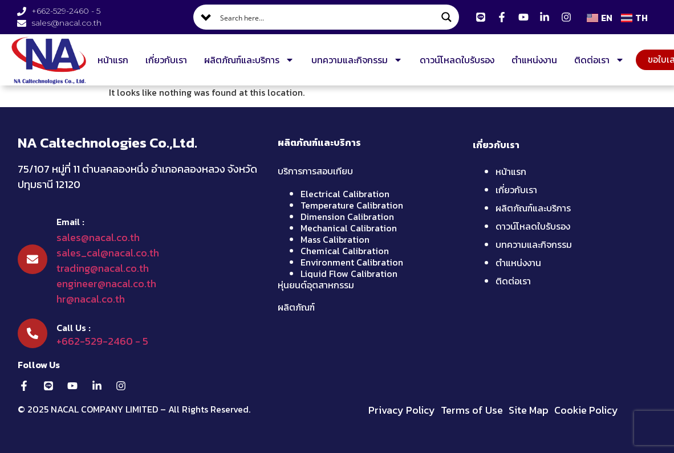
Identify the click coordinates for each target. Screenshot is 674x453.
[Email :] (32, 259)
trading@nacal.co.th (102, 268)
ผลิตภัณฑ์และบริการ (249, 60)
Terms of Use (472, 410)
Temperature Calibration (352, 205)
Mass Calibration (335, 239)
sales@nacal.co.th (98, 237)
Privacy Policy (401, 410)
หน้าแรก (113, 60)
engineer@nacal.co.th (106, 283)
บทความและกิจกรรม (357, 60)
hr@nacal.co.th (90, 299)
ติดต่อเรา (599, 60)
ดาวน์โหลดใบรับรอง (457, 60)
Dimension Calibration (347, 216)
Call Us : (73, 327)
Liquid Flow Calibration (349, 273)
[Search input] (327, 17)
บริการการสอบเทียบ (315, 171)
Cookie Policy (586, 410)
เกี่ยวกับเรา (166, 60)
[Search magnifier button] (446, 17)
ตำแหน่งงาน (534, 60)
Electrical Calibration (345, 194)
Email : (70, 221)
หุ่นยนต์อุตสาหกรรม (316, 285)
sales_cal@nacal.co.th (107, 252)
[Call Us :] (32, 333)
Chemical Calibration (345, 251)
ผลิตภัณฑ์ (296, 307)
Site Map (529, 410)
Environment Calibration (352, 262)
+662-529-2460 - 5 (102, 341)
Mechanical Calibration (349, 228)
